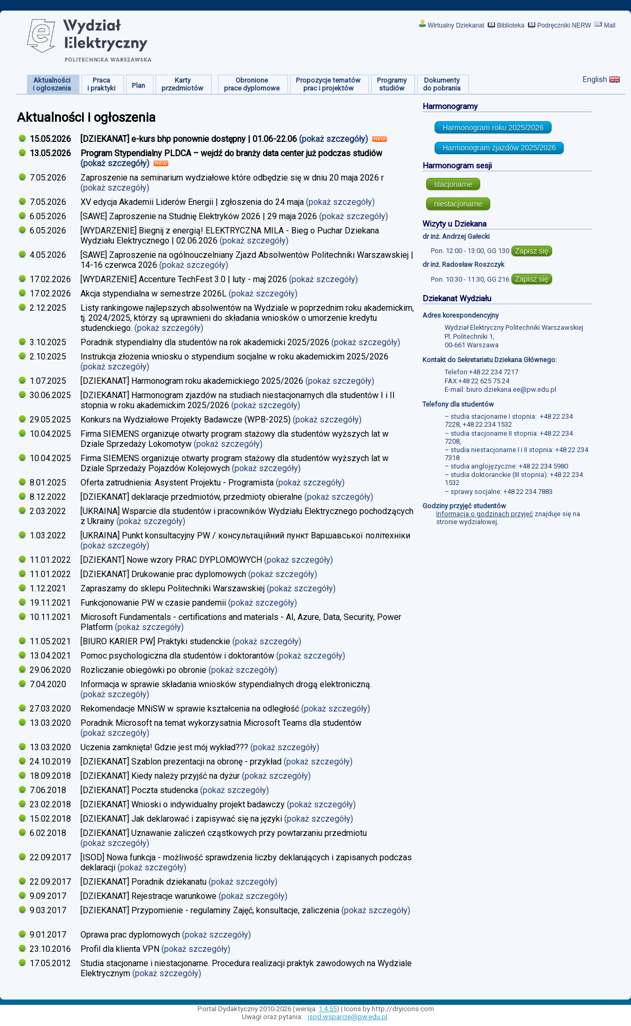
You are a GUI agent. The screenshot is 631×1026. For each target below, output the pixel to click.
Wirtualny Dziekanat (456, 25)
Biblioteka (511, 25)
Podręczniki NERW (564, 25)
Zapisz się (531, 251)
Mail (610, 25)
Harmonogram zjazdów (499, 147)
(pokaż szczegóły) (334, 139)
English (595, 79)
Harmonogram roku (493, 127)
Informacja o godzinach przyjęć (484, 514)
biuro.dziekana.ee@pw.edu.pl (511, 389)
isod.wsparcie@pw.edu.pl (347, 1017)
